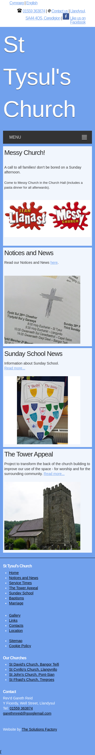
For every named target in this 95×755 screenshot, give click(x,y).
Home (14, 573)
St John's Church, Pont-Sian (31, 674)
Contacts (16, 625)
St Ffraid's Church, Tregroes (31, 680)
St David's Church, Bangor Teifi (34, 664)
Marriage (16, 603)
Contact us (59, 11)
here (54, 262)
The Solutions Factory (39, 729)
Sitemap (15, 641)
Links (13, 620)
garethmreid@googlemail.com (27, 713)
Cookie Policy (20, 646)
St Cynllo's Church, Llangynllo (33, 669)
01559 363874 (34, 11)
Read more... (14, 368)
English (31, 3)
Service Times (20, 583)
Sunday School (21, 593)
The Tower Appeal (23, 588)
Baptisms (16, 598)
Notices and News (23, 578)
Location (16, 631)
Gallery (15, 615)
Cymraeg (17, 3)
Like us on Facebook (77, 20)
